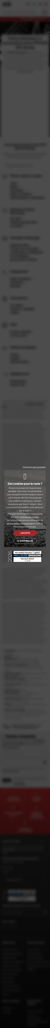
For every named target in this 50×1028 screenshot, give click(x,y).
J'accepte (25, 533)
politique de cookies (29, 517)
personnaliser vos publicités (20, 523)
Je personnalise (25, 541)
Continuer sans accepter (34, 467)
